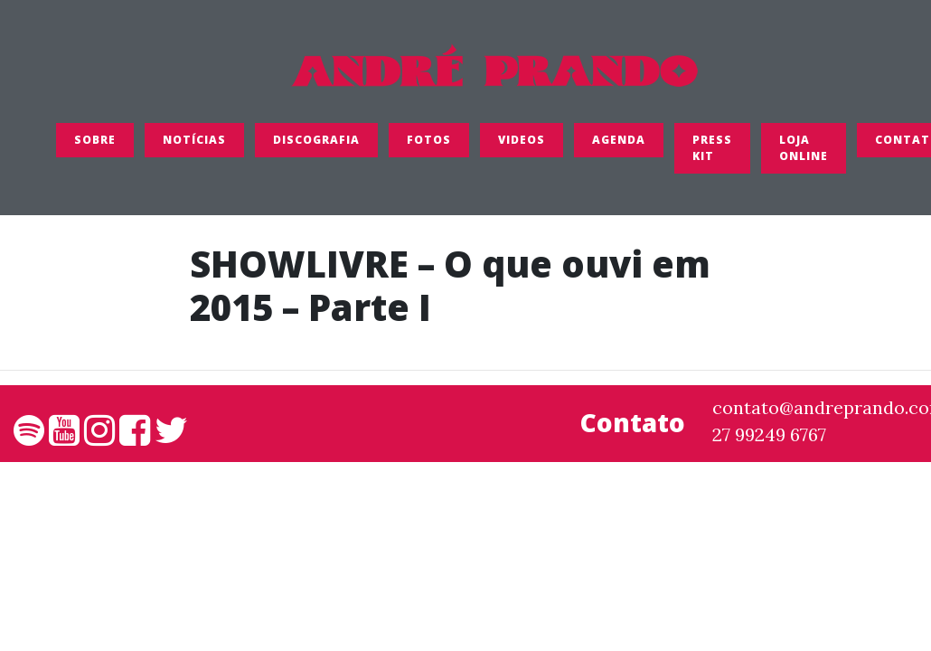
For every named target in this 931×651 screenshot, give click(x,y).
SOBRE (95, 139)
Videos (521, 139)
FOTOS (429, 139)
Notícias (194, 139)
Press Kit (712, 148)
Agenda (618, 139)
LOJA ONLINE (803, 148)
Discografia (316, 139)
